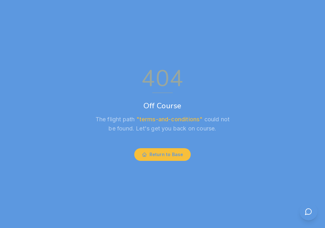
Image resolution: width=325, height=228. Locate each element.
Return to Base (162, 154)
